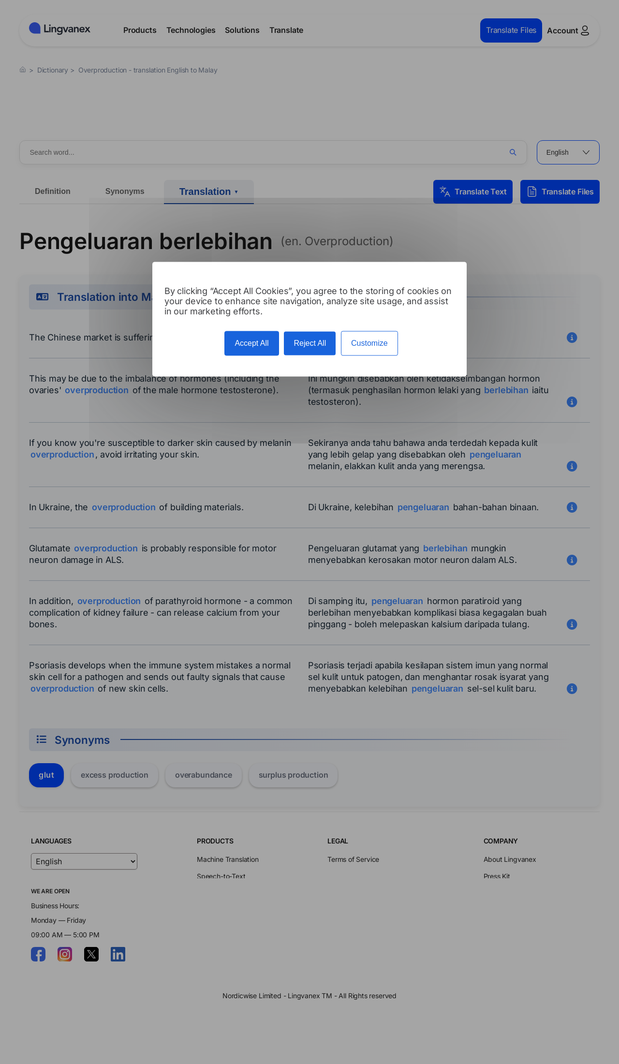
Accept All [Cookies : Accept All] (251, 343)
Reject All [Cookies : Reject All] (310, 343)
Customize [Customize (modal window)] (369, 343)
